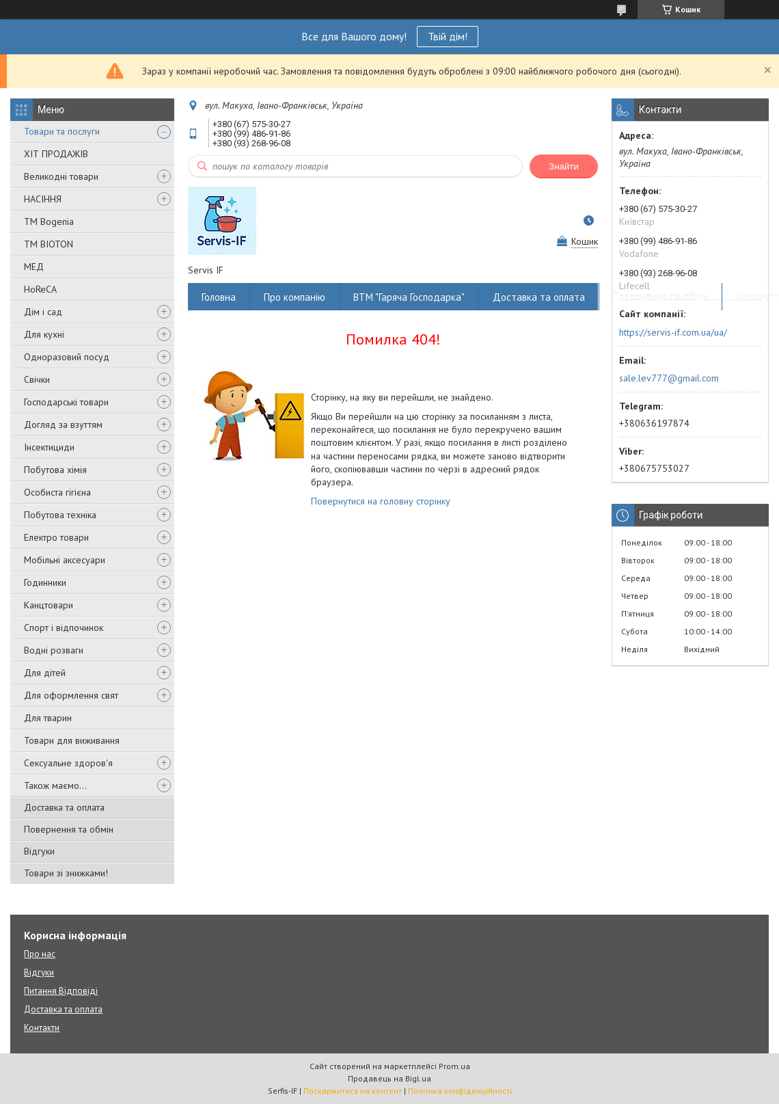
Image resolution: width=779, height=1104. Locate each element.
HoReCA (40, 289)
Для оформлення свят (71, 695)
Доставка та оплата (64, 807)
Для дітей (45, 673)
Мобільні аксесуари (64, 560)
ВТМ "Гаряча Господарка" (409, 297)
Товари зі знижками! (66, 873)
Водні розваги (53, 650)
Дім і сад (43, 312)
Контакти (41, 1028)
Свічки (37, 379)
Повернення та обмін (68, 829)
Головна (219, 297)
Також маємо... (55, 785)
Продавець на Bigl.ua (389, 1078)
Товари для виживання (72, 740)
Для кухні (44, 334)
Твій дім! (447, 36)
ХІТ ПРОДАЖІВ (56, 154)
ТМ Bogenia (49, 221)
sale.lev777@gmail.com (669, 378)
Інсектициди (49, 447)
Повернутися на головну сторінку (380, 501)
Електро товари (56, 537)
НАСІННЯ (43, 199)
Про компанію (294, 297)
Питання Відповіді (61, 991)
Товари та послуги (62, 131)
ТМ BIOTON (48, 244)
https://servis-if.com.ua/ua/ (673, 332)
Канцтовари (48, 605)
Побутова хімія (55, 469)
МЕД (34, 266)
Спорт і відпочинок (63, 627)
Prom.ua (454, 1066)
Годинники (45, 582)
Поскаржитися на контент (352, 1091)
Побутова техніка (60, 515)
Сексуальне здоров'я (68, 763)
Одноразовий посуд (66, 357)
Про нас (39, 954)
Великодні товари (61, 176)
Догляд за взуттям (63, 424)
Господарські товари (66, 402)
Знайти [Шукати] (564, 166)
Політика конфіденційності (460, 1091)
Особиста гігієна (57, 492)
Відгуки (39, 851)
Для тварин (48, 718)
